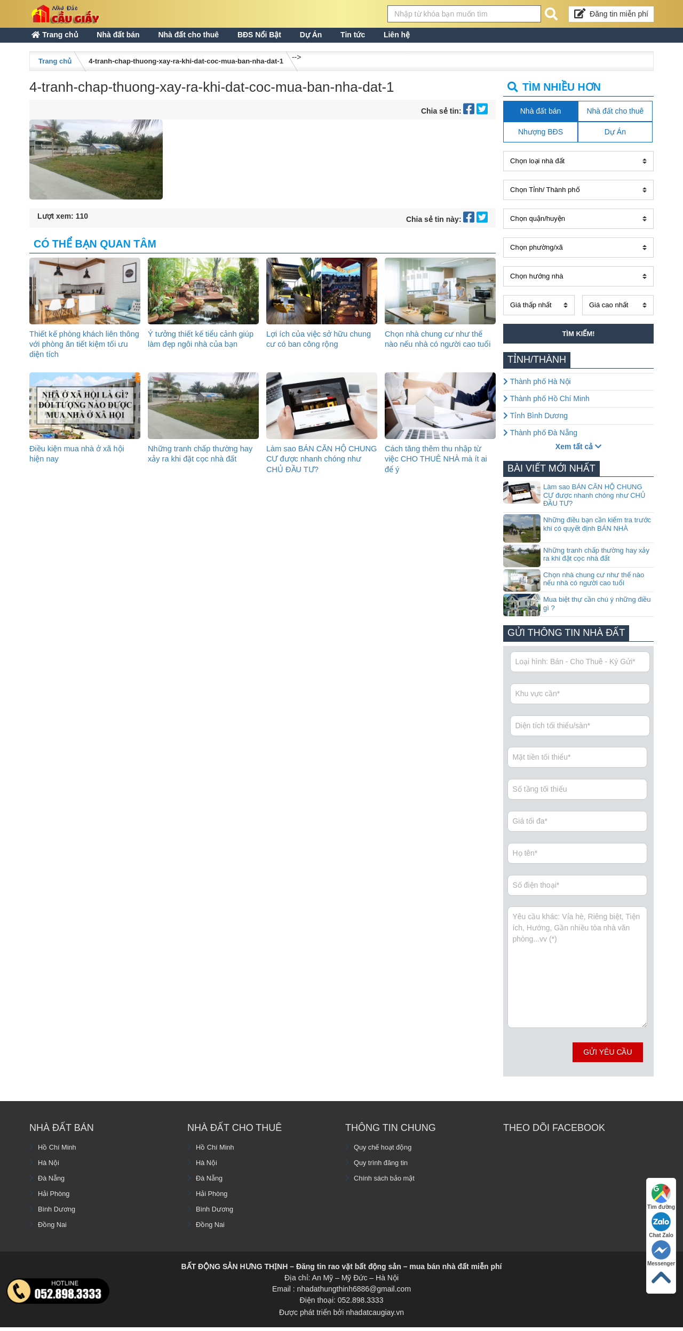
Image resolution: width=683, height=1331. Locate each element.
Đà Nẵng (52, 1187)
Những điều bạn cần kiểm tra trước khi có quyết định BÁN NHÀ (597, 533)
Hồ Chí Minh (59, 1156)
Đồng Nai (53, 1234)
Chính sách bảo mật (387, 1187)
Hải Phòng (55, 1203)
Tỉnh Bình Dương (535, 424)
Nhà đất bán (136, 39)
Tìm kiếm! (578, 343)
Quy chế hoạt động (385, 1156)
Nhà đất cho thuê (219, 39)
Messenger (660, 1251)
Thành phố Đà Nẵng (540, 441)
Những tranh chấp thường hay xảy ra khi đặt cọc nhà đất (198, 467)
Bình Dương (58, 1218)
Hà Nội (49, 1172)
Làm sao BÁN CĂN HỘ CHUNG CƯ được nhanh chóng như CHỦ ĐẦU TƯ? (316, 467)
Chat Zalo (660, 1222)
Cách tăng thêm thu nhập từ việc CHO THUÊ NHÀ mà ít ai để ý (438, 467)
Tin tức (421, 39)
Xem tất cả (578, 455)
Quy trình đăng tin (383, 1172)
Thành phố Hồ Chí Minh (546, 407)
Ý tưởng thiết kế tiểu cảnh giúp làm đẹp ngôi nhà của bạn (198, 353)
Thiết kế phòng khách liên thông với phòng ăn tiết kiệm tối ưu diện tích (83, 353)
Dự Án (366, 39)
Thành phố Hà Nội (537, 390)
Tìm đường (660, 1194)
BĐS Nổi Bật (302, 39)
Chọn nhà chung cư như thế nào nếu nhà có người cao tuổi (439, 353)
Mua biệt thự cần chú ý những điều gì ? (597, 612)
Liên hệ (477, 39)
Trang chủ (61, 39)
